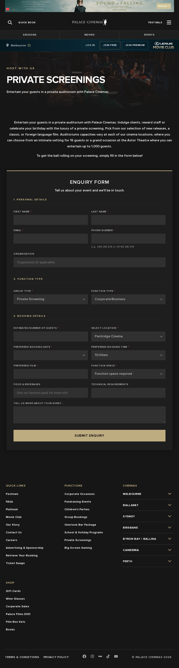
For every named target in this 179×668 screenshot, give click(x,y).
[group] (22, 45)
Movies (89, 34)
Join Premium (135, 45)
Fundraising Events (77, 501)
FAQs (9, 501)
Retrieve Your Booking (22, 555)
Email (18, 230)
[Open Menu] (169, 22)
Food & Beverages (27, 384)
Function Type (103, 291)
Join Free (110, 45)
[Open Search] (10, 22)
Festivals (12, 494)
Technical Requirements (109, 384)
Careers (11, 540)
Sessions (30, 34)
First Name (23, 211)
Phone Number (103, 230)
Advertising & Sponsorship (24, 548)
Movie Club (13, 517)
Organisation (24, 254)
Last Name (100, 211)
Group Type (23, 291)
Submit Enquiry (89, 436)
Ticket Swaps (15, 563)
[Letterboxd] (100, 656)
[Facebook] (84, 656)
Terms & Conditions (22, 657)
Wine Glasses (15, 598)
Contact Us (14, 532)
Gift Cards (13, 591)
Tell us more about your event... (38, 403)
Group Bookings (75, 517)
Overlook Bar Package (80, 524)
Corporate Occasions (79, 494)
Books (10, 629)
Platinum (12, 509)
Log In (90, 45)
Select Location (105, 328)
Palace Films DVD (18, 614)
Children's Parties (76, 509)
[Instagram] (92, 656)
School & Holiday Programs (83, 532)
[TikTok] (108, 656)
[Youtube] (116, 656)
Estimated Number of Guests (36, 328)
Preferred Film (26, 365)
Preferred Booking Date (33, 347)
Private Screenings (77, 540)
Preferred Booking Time (110, 347)
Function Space (104, 365)
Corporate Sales (17, 606)
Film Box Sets (15, 622)
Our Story (13, 524)
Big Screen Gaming (78, 548)
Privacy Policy (56, 657)
